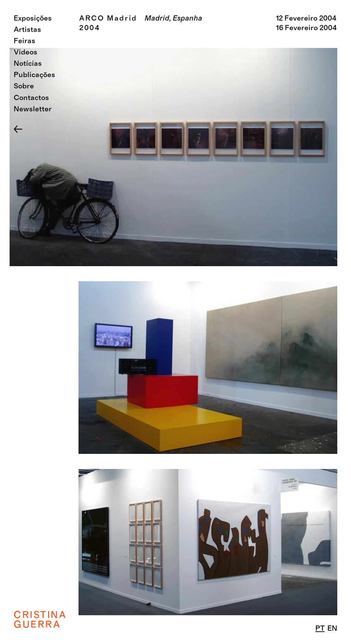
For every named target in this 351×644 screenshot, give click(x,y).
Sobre (24, 86)
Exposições (33, 18)
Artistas (27, 29)
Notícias (28, 63)
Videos (25, 52)
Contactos (31, 97)
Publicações (34, 74)
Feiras (24, 41)
